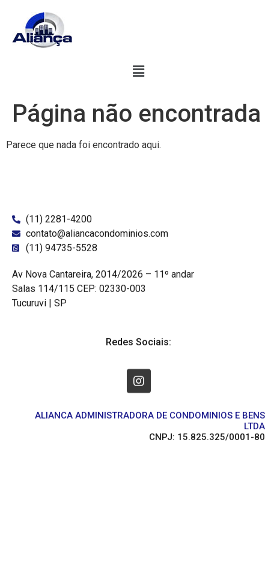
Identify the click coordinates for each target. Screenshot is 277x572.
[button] (138, 71)
